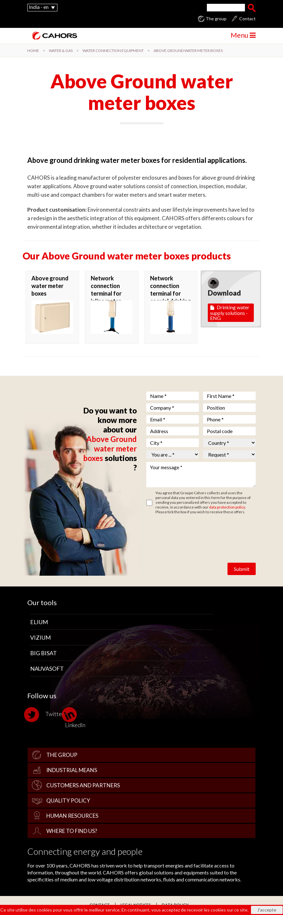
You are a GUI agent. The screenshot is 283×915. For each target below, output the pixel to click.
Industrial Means (71, 770)
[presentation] (194, 533)
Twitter (45, 714)
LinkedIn (75, 717)
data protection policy (227, 507)
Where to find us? (71, 831)
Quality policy (68, 800)
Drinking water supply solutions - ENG (229, 312)
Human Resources (72, 815)
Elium (39, 621)
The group (216, 18)
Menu (243, 35)
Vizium (40, 637)
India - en (39, 7)
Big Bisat (43, 652)
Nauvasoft (47, 668)
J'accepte (266, 909)
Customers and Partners (83, 785)
